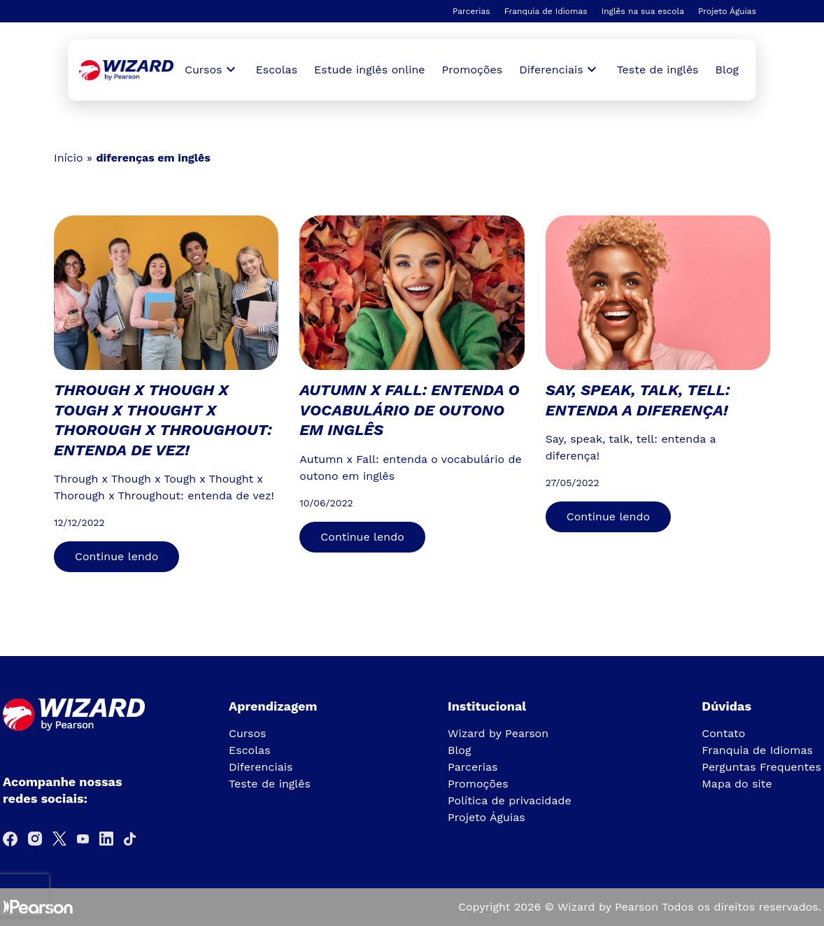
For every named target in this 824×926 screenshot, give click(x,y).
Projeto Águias (727, 11)
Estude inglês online (369, 69)
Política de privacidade (509, 800)
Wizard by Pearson (498, 733)
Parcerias (471, 11)
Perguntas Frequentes (761, 767)
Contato (723, 733)
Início (68, 157)
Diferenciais (260, 767)
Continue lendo (116, 556)
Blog (727, 69)
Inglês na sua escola (643, 11)
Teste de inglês (658, 69)
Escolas (277, 69)
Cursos (248, 733)
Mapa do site (737, 783)
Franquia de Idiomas (546, 11)
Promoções (472, 69)
